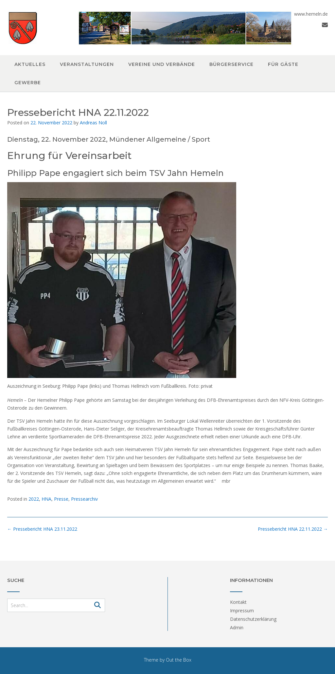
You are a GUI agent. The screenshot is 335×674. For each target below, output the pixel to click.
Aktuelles (29, 64)
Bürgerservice (231, 64)
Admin (236, 627)
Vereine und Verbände (161, 64)
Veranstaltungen (87, 64)
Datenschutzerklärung (253, 619)
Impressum (242, 610)
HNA (46, 499)
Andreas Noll (93, 122)
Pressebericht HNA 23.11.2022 (42, 529)
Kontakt (238, 602)
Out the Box (178, 660)
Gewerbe (27, 83)
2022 (33, 499)
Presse (61, 499)
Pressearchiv (84, 499)
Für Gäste (283, 64)
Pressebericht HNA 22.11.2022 (293, 529)
